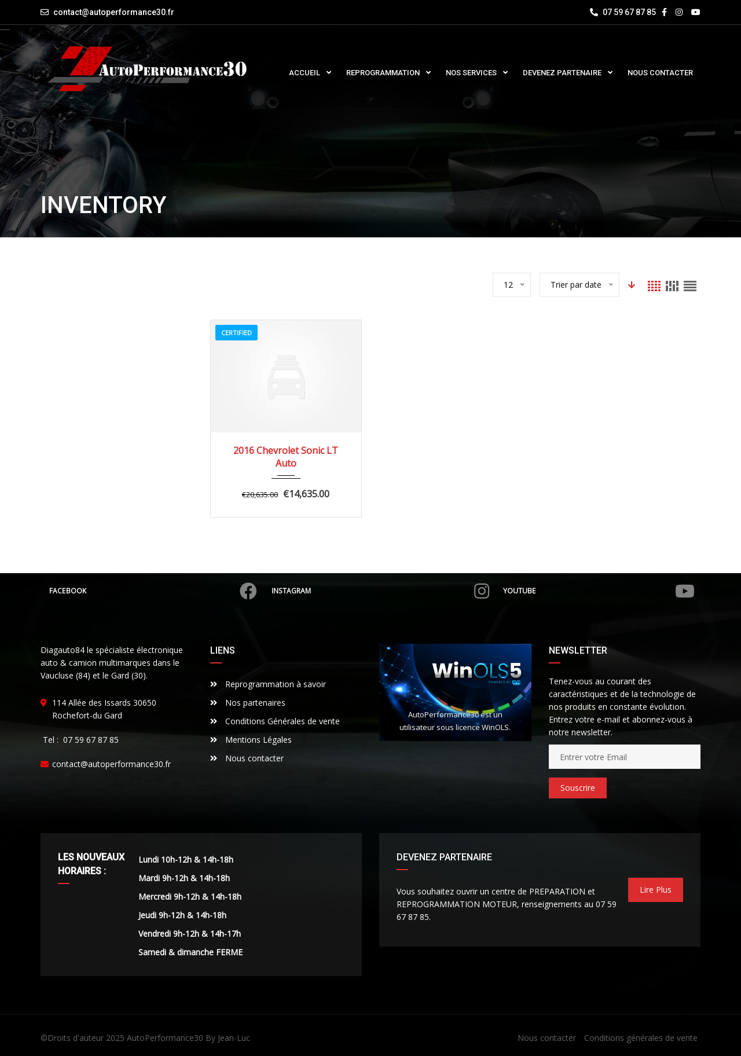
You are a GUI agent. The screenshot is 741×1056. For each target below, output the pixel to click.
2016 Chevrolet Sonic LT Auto (285, 457)
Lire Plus (656, 889)
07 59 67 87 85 (623, 12)
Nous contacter (247, 758)
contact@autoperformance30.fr (113, 12)
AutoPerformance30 (165, 1037)
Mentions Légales (251, 739)
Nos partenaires (247, 702)
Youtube (599, 591)
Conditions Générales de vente (275, 721)
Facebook (153, 591)
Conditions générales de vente (641, 1037)
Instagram (380, 591)
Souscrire (577, 787)
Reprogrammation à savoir (268, 684)
